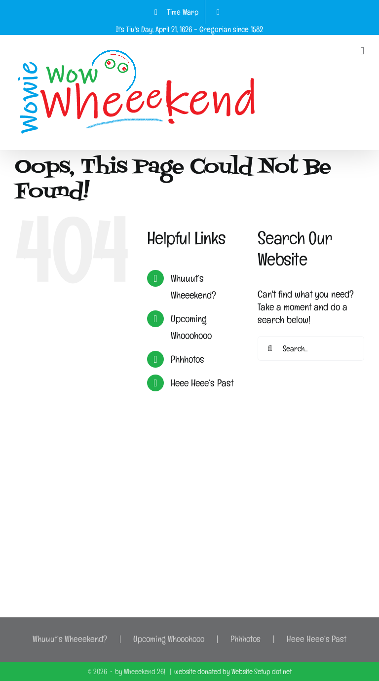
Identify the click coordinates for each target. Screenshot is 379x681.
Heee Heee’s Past (202, 383)
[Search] (270, 348)
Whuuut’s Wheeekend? (70, 638)
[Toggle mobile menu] (362, 51)
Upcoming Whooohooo (168, 638)
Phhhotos (187, 359)
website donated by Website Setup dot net (233, 671)
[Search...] (311, 348)
